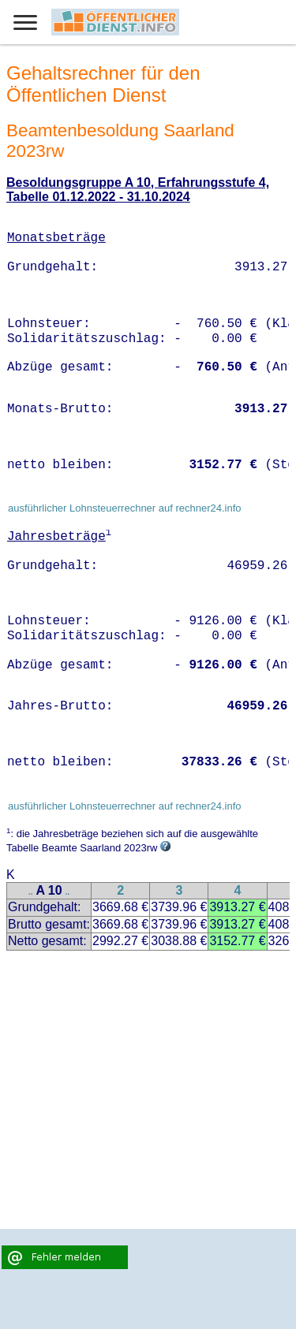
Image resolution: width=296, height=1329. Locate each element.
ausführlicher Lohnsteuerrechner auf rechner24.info (125, 508)
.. (30, 892)
